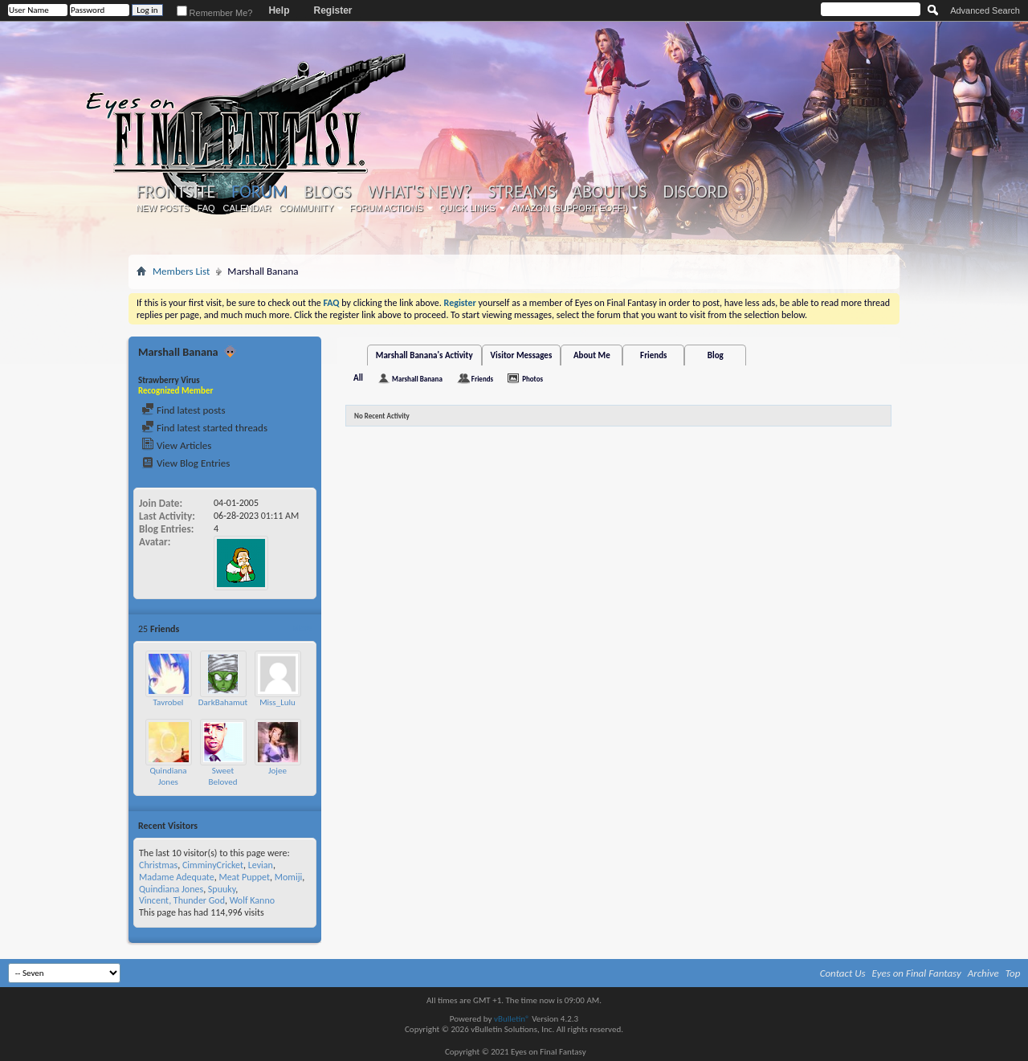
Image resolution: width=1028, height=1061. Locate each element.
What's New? (420, 192)
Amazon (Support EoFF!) (570, 208)
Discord (695, 192)
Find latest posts (183, 410)
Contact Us (843, 973)
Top (1013, 973)
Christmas (158, 865)
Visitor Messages (522, 355)
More (302, 628)
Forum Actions (386, 208)
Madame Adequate (176, 877)
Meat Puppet (244, 877)
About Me (591, 355)
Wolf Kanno (252, 900)
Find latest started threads (204, 428)
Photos (532, 378)
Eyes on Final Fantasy (916, 973)
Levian (260, 865)
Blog (716, 355)
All (358, 378)
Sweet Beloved (223, 776)
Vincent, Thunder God (182, 900)
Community (306, 208)
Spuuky (221, 889)
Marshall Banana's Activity (424, 355)
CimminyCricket (212, 865)
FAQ (206, 208)
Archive (983, 973)
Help (278, 10)
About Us (609, 192)
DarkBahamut (222, 702)
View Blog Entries (185, 463)
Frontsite (176, 192)
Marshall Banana (417, 378)
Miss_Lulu (277, 702)
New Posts (163, 208)
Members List (181, 271)
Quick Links (467, 208)
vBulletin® (512, 1019)
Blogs (327, 192)
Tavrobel (168, 702)
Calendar (247, 208)
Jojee (277, 770)
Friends (653, 355)
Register (332, 10)
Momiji (289, 877)
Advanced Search (985, 10)
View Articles (176, 445)
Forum (259, 191)
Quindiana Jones (167, 776)
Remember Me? (215, 13)
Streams (521, 192)
